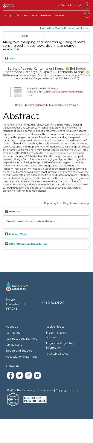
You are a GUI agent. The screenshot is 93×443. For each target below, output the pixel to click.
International (30, 15)
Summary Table (16, 234)
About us (12, 326)
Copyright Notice (67, 390)
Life (16, 15)
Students (66, 5)
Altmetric (12, 211)
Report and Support (19, 350)
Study (7, 15)
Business (46, 15)
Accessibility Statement (21, 356)
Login (24, 36)
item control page (80, 203)
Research (60, 15)
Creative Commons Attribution (67, 91)
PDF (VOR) (32, 88)
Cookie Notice (55, 326)
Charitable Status (57, 353)
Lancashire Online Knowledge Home (64, 28)
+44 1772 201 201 (53, 302)
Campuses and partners (21, 338)
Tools (10, 58)
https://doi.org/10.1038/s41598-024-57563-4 (53, 105)
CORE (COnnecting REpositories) (26, 244)
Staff (79, 5)
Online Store (14, 344)
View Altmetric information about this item (30, 221)
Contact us (13, 332)
